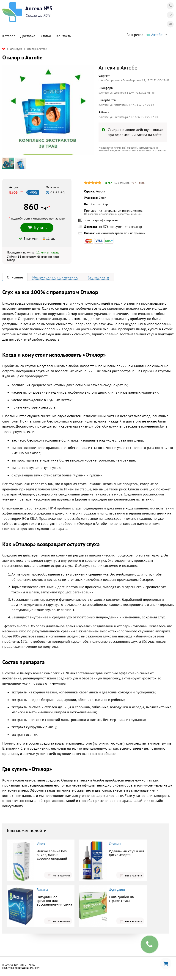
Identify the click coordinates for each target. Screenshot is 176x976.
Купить (37, 227)
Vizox (41, 843)
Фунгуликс (117, 889)
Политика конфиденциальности (21, 967)
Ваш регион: (147, 34)
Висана (42, 889)
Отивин (115, 843)
